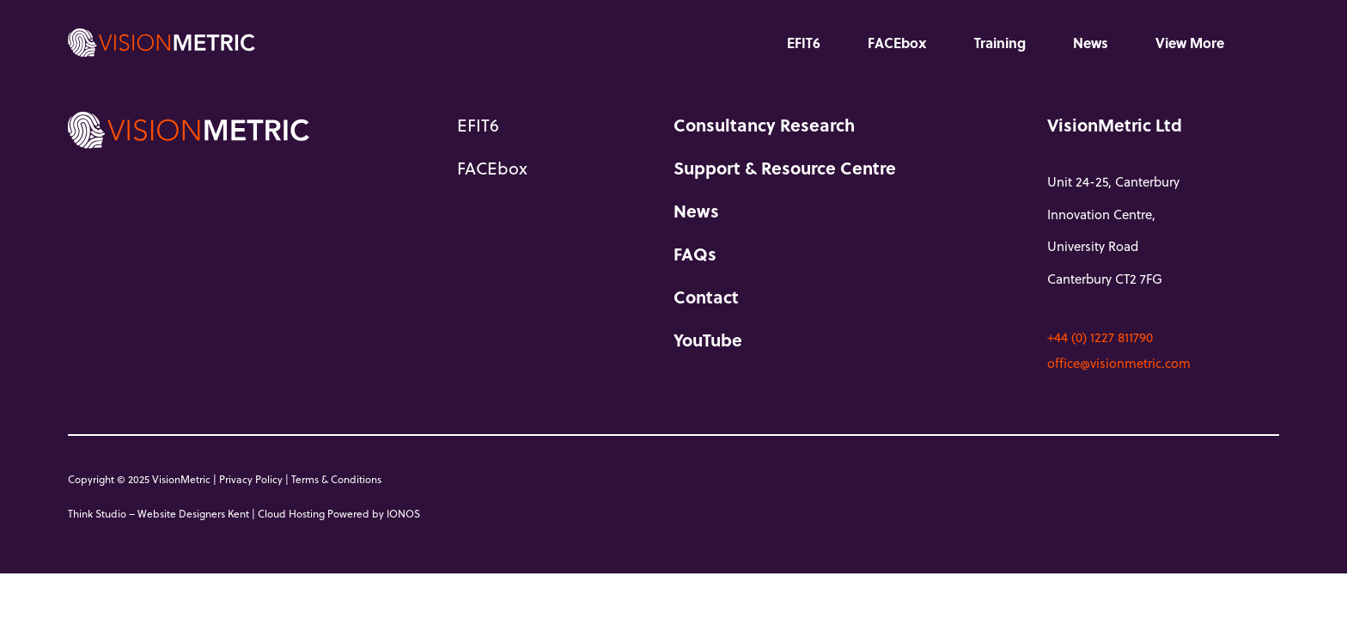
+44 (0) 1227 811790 (1100, 337)
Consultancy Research (764, 125)
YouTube (708, 339)
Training (1000, 42)
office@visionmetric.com (1119, 362)
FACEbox (897, 42)
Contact (706, 297)
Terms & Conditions (336, 479)
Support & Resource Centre (785, 168)
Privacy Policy (251, 479)
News (1090, 42)
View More (1189, 42)
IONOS (403, 513)
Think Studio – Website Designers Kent (158, 513)
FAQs (695, 254)
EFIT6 (803, 42)
